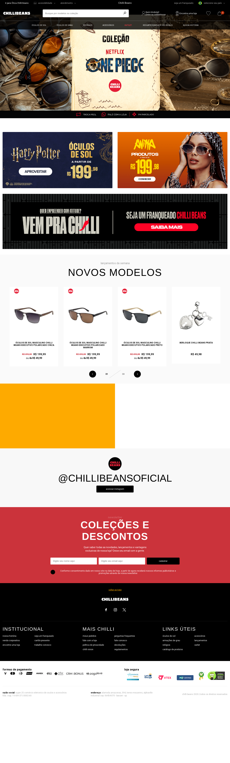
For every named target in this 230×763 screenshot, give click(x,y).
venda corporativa (11, 640)
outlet (197, 645)
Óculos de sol (39, 25)
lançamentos (200, 640)
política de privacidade (93, 645)
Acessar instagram (115, 489)
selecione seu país (210, 3)
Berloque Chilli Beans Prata (196, 343)
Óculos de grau (65, 25)
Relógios (87, 25)
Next (137, 374)
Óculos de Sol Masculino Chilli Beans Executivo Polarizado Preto (142, 344)
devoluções (120, 645)
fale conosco (120, 640)
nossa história (9, 636)
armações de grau (171, 640)
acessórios (199, 636)
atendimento (66, 3)
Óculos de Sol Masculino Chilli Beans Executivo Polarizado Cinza (34, 344)
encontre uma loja (11, 645)
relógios (166, 645)
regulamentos (121, 649)
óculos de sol (169, 636)
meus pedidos (89, 636)
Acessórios (108, 25)
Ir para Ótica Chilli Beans (17, 3)
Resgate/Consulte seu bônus (158, 25)
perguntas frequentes (124, 636)
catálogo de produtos (173, 649)
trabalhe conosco (42, 645)
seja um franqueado (183, 3)
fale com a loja (90, 640)
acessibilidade (45, 3)
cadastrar (163, 561)
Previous (92, 374)
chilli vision (88, 649)
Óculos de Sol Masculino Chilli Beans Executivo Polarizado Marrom (88, 345)
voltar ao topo (115, 590)
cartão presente (42, 640)
